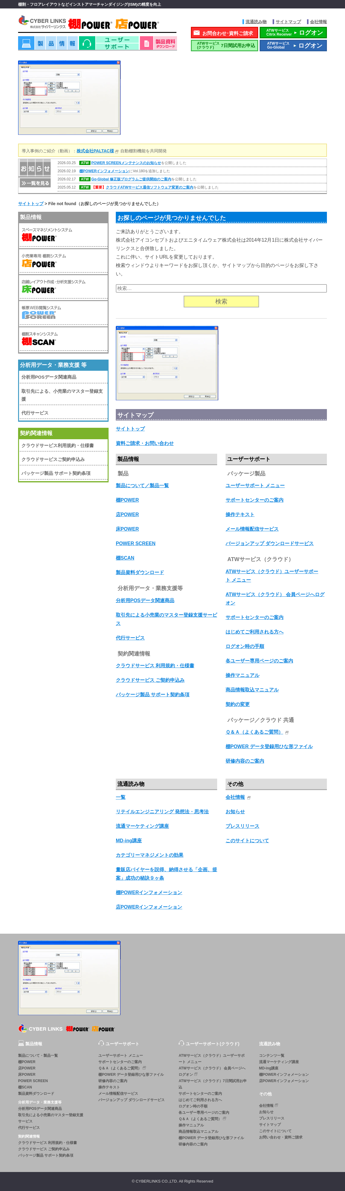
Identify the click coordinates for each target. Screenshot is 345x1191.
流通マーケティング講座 (142, 826)
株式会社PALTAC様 (95, 150)
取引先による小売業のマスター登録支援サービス (50, 1118)
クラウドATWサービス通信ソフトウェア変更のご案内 (149, 187)
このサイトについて (247, 840)
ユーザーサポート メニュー (255, 485)
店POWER (127, 514)
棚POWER (127, 500)
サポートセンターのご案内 (254, 500)
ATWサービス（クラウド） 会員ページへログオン (212, 1071)
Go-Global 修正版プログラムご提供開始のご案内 (131, 179)
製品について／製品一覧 (142, 485)
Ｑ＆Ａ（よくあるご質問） (254, 732)
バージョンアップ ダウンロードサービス (270, 543)
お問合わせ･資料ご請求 (227, 33)
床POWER (127, 529)
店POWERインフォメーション (149, 907)
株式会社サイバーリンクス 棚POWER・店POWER (97, 23)
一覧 (120, 797)
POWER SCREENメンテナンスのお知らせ (126, 163)
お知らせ (235, 811)
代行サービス (130, 637)
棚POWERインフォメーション (104, 171)
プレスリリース (242, 826)
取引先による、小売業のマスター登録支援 (62, 395)
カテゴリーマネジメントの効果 (149, 855)
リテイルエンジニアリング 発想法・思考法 (162, 811)
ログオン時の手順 (245, 646)
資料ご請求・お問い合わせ (145, 443)
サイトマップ (288, 21)
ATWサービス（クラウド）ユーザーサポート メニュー (211, 1058)
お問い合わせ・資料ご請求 (280, 1137)
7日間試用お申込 (224, 45)
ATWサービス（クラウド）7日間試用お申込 (212, 1084)
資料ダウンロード (158, 45)
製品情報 (48, 45)
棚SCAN (125, 558)
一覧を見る (34, 182)
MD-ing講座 (129, 840)
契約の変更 (238, 704)
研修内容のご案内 (245, 761)
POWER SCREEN (136, 543)
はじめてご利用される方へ (254, 631)
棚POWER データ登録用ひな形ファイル (269, 746)
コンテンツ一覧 (271, 1055)
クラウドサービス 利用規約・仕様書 (155, 665)
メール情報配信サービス (252, 529)
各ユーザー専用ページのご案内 (259, 660)
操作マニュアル (242, 675)
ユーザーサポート (109, 45)
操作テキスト (240, 514)
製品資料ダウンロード (140, 572)
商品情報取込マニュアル (252, 689)
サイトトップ (130, 428)
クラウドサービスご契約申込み (53, 459)
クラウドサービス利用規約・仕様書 (57, 445)
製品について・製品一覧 (38, 1055)
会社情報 (318, 21)
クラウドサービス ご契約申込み (150, 680)
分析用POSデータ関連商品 (145, 600)
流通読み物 (256, 21)
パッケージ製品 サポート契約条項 (152, 694)
